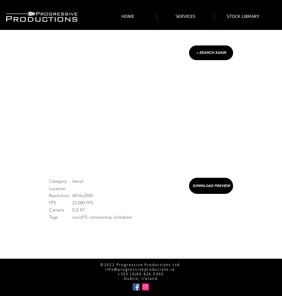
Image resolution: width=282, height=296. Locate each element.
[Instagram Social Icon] (145, 287)
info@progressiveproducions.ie (140, 269)
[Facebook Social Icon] (136, 287)
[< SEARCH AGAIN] (211, 52)
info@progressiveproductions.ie (139, 255)
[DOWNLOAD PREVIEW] (211, 186)
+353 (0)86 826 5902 (141, 274)
